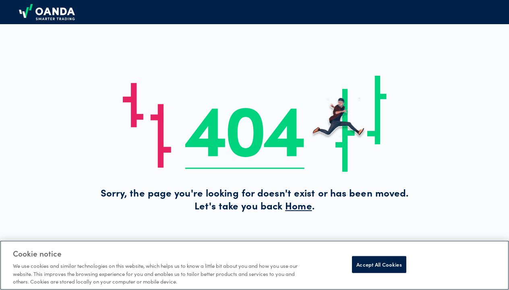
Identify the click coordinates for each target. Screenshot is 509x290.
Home (298, 207)
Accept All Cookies (378, 264)
